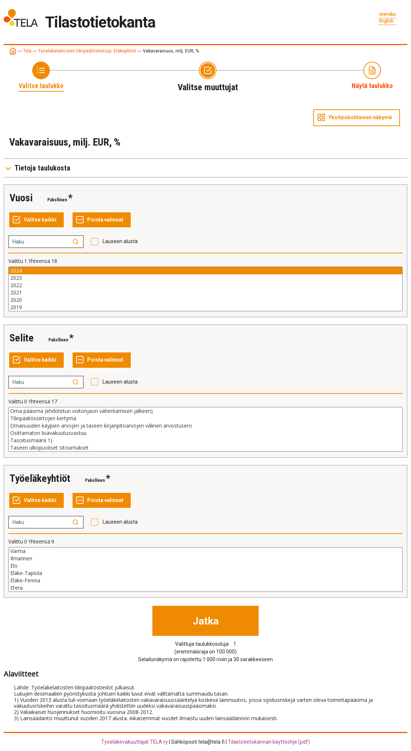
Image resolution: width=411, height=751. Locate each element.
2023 (205, 278)
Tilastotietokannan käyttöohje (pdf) (269, 742)
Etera (205, 587)
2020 (205, 300)
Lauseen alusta (120, 241)
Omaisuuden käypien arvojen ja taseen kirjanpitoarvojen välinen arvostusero (205, 425)
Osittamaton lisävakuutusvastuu (205, 433)
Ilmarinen (205, 558)
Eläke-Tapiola (205, 573)
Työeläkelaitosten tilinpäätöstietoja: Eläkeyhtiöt (87, 51)
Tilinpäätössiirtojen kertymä (205, 418)
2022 (205, 285)
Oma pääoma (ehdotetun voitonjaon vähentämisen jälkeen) (205, 411)
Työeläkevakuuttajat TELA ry (134, 742)
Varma (205, 551)
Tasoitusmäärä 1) (205, 440)
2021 (205, 292)
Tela (27, 51)
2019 (205, 307)
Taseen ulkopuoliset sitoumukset (205, 447)
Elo (205, 565)
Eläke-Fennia (205, 580)
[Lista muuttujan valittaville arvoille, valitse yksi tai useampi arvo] (205, 289)
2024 (205, 270)
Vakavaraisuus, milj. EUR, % (171, 51)
